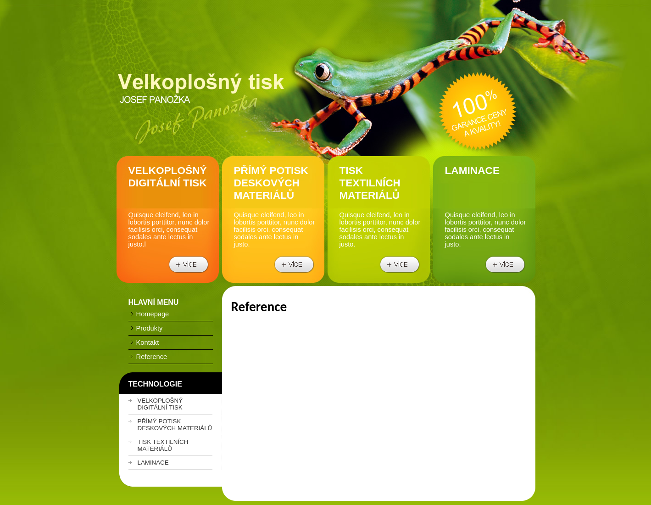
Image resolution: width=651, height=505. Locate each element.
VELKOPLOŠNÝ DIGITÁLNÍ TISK (160, 404)
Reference (147, 356)
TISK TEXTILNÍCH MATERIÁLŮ (163, 445)
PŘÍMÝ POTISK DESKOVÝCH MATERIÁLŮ (175, 425)
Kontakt (143, 342)
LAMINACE (153, 462)
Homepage (148, 314)
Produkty (145, 328)
